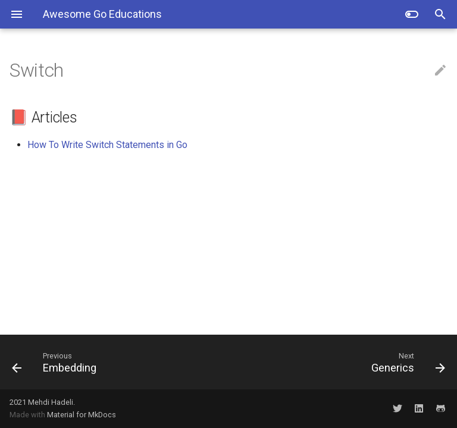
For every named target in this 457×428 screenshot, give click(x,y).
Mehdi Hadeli (50, 402)
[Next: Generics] (341, 362)
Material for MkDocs (81, 414)
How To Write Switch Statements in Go (107, 144)
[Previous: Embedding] (115, 362)
